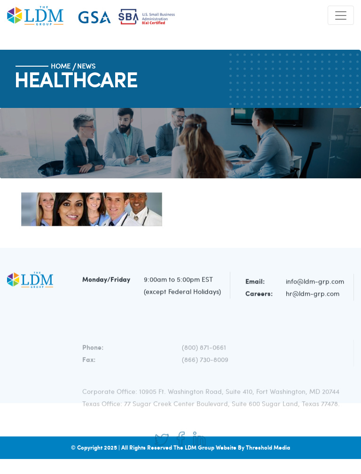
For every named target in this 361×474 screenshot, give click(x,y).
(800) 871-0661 (204, 353)
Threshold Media (268, 447)
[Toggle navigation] (341, 15)
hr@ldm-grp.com (312, 295)
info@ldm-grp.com (315, 282)
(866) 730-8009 (205, 365)
